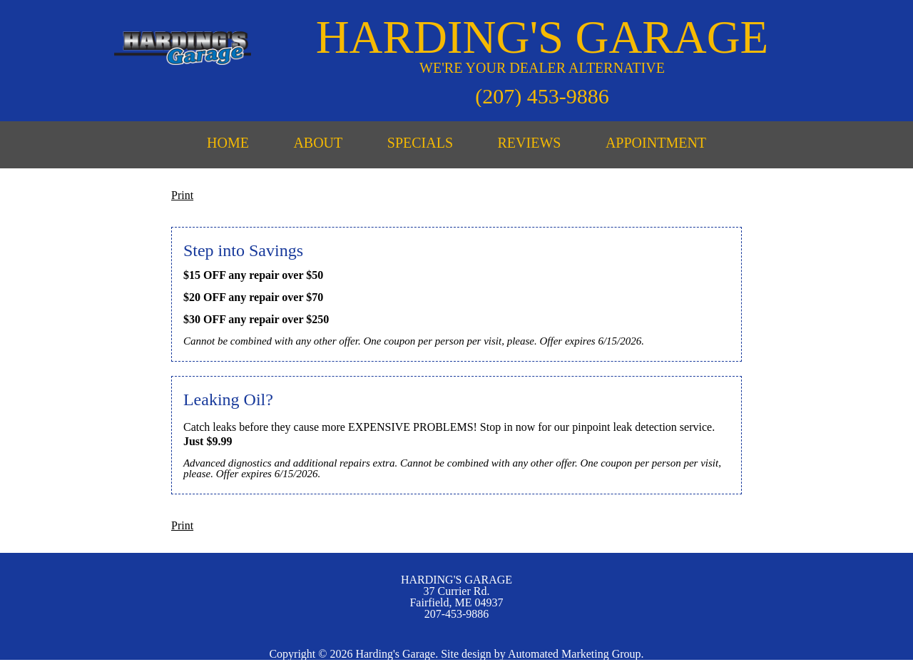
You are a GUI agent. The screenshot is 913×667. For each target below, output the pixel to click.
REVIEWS (529, 143)
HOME (228, 143)
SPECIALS (420, 143)
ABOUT (317, 143)
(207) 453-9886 (541, 96)
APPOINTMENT (656, 143)
